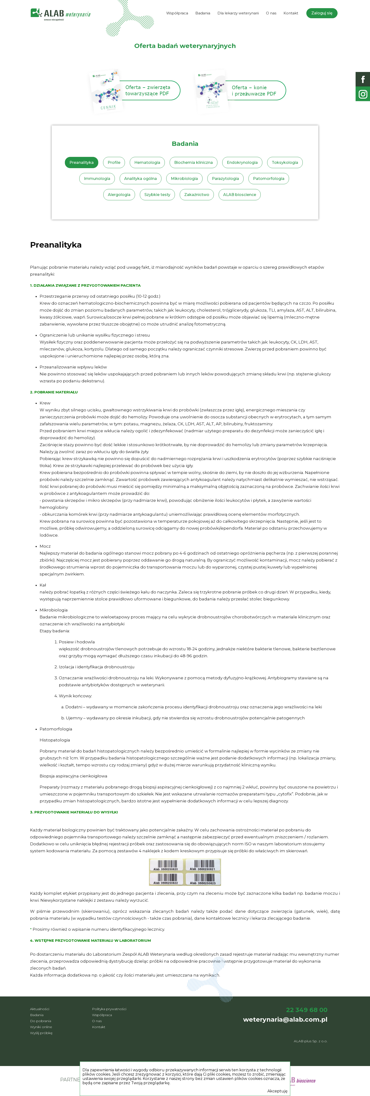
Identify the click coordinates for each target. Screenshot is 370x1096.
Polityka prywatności (109, 1009)
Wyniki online (41, 1027)
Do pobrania (40, 1021)
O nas (271, 13)
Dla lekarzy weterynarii (238, 13)
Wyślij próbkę (41, 1033)
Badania (202, 13)
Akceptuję (277, 1091)
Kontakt (291, 13)
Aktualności (39, 1009)
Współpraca (177, 13)
